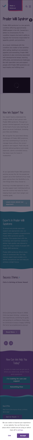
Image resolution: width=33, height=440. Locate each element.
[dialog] (16, 220)
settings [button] (20, 430)
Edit (9, 436)
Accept (23, 436)
